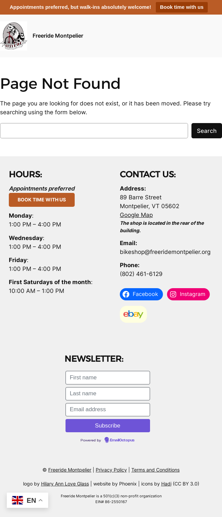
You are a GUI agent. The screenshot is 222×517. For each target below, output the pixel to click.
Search (207, 130)
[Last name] (108, 393)
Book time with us (181, 7)
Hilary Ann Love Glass (65, 483)
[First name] (108, 377)
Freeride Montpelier (58, 36)
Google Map (136, 215)
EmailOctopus (122, 440)
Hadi (166, 483)
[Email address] (108, 409)
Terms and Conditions (155, 470)
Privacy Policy (111, 470)
